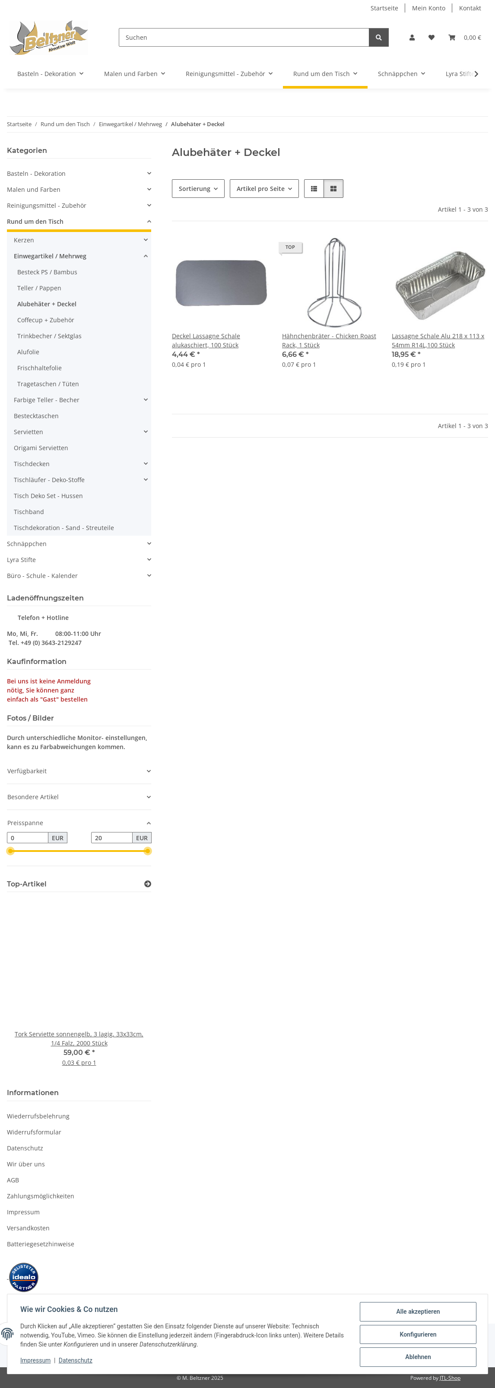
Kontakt (470, 8)
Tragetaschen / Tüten (48, 384)
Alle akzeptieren (417, 1312)
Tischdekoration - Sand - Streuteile (64, 528)
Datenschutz (76, 1361)
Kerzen (24, 240)
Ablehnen (417, 1357)
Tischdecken (32, 464)
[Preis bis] (112, 837)
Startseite (384, 8)
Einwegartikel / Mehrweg (50, 256)
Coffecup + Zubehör (45, 320)
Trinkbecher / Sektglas (49, 336)
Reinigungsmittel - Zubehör (46, 205)
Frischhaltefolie (39, 368)
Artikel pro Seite (261, 188)
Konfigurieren (417, 1334)
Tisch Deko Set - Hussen (48, 496)
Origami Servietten (41, 448)
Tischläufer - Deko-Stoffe (49, 480)
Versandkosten (28, 1228)
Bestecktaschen (36, 416)
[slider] (10, 851)
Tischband (29, 512)
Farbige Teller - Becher (46, 400)
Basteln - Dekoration (36, 173)
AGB (13, 1180)
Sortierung (194, 188)
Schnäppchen (27, 544)
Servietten (28, 432)
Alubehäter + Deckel (46, 304)
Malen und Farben (33, 189)
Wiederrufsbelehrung (38, 1116)
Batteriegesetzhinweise (40, 1244)
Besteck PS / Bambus (47, 272)
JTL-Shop (450, 1378)
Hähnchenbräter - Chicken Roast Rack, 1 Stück (329, 340)
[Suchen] (244, 37)
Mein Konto (428, 8)
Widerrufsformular (34, 1132)
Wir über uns (26, 1164)
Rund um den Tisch (35, 221)
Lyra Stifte (21, 560)
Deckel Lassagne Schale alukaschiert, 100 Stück (206, 340)
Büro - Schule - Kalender (42, 576)
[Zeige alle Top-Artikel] (147, 884)
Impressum (36, 1361)
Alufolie (28, 352)
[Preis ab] (27, 837)
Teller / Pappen (39, 288)
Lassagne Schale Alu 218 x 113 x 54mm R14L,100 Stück (438, 340)
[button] (412, 37)
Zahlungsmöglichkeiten (40, 1196)
